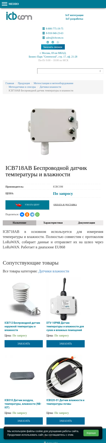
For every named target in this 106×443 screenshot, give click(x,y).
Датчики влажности (53, 271)
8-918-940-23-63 (53, 33)
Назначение (19, 222)
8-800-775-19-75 (53, 28)
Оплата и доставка (65, 204)
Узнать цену (27, 205)
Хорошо (91, 433)
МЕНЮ (10, 3)
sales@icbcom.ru (53, 37)
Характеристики (53, 222)
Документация (86, 222)
